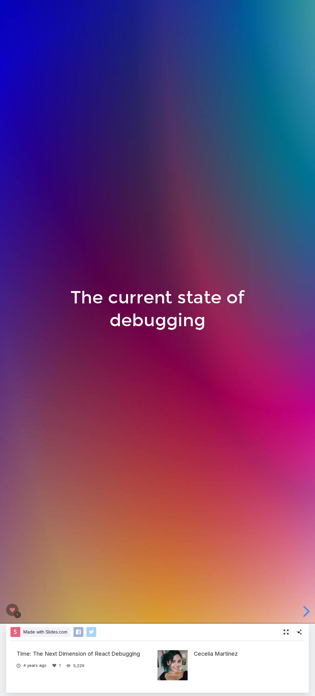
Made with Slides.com (45, 631)
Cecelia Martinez (216, 653)
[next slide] (305, 611)
